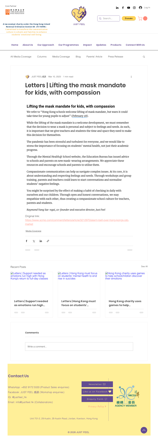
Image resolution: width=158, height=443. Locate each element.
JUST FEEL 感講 (30, 392)
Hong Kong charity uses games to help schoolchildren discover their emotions (125, 303)
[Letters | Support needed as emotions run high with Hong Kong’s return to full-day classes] (32, 284)
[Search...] (108, 18)
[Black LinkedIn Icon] (117, 7)
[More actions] (131, 76)
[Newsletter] (97, 384)
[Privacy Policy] (97, 406)
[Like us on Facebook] (97, 392)
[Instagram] (134, 7)
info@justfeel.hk (25, 402)
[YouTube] (128, 7)
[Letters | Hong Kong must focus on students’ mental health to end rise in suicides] (79, 284)
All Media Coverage (21, 56)
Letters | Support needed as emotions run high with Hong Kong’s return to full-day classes (31, 303)
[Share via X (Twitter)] (33, 241)
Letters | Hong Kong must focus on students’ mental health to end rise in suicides (78, 303)
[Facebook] (123, 7)
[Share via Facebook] (26, 241)
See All (144, 266)
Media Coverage (61, 56)
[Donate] (129, 18)
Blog (78, 56)
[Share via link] (48, 241)
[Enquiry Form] (97, 399)
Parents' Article (94, 56)
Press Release (115, 56)
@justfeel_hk (19, 397)
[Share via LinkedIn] (40, 241)
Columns (42, 56)
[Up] (144, 430)
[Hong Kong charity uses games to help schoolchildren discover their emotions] (126, 284)
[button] (143, 18)
